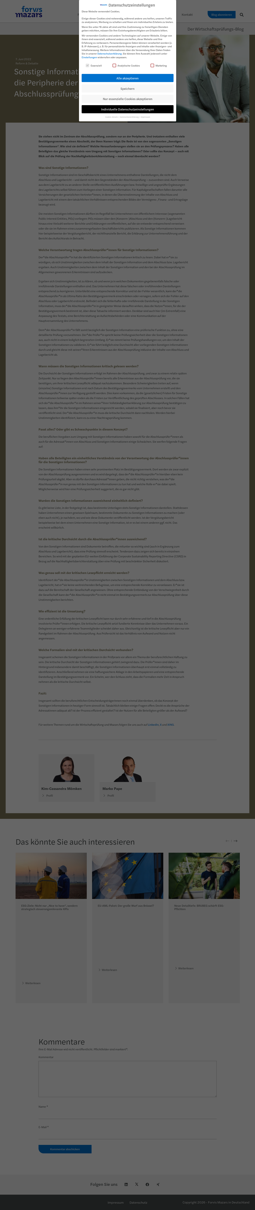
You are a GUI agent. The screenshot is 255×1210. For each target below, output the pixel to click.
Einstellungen (89, 56)
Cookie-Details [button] (111, 116)
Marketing (159, 65)
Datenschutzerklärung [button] (129, 116)
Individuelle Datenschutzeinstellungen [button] (127, 109)
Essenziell (94, 65)
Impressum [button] (145, 116)
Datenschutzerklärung (109, 53)
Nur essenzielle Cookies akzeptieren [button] (127, 98)
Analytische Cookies (126, 65)
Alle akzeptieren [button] (127, 77)
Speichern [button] (127, 88)
